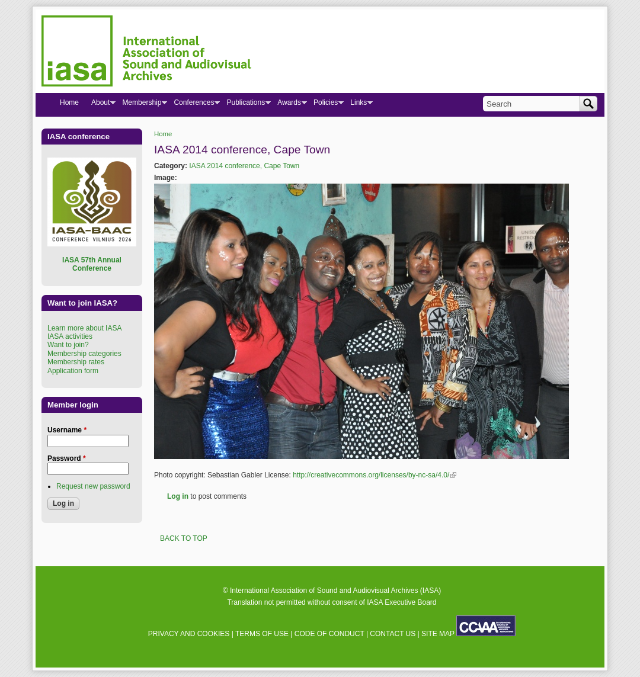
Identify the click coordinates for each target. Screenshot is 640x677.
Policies (325, 104)
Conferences (193, 104)
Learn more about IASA (84, 328)
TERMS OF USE (262, 634)
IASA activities (69, 336)
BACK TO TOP (183, 538)
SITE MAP (438, 634)
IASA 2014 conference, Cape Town (244, 166)
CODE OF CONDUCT (329, 634)
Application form (72, 371)
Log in (177, 496)
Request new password (93, 486)
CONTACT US (392, 634)
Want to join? (68, 345)
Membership (141, 104)
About (100, 104)
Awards (289, 104)
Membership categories (84, 353)
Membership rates (75, 362)
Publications (245, 104)
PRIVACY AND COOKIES (189, 634)
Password (66, 458)
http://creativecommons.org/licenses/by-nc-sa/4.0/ (374, 475)
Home (163, 133)
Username (67, 430)
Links (358, 104)
